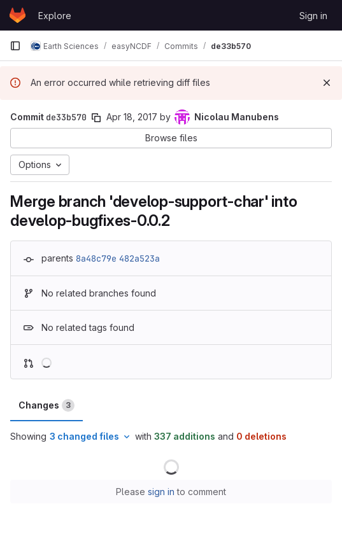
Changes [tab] (46, 405)
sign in (161, 491)
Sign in (313, 15)
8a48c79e (96, 258)
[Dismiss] (326, 82)
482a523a (139, 258)
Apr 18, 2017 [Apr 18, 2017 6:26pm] (131, 116)
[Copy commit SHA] (96, 117)
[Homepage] (17, 15)
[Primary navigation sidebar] (15, 46)
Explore (54, 15)
